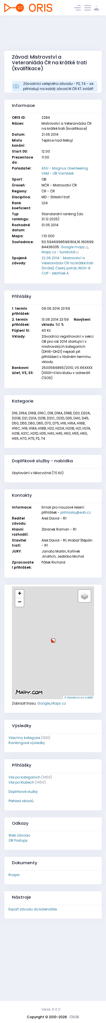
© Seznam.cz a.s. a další (78, 697)
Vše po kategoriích (24, 777)
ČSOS (74, 1017)
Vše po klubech (21, 782)
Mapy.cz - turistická (58, 252)
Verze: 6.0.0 (50, 1009)
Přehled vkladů (21, 800)
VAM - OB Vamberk (58, 173)
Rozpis (14, 874)
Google (43, 703)
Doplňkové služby (23, 791)
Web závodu (19, 835)
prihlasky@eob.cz (75, 512)
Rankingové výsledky (26, 742)
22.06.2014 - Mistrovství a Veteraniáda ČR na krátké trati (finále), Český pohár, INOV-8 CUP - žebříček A (67, 266)
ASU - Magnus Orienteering (65, 168)
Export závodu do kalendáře (32, 909)
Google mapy (73, 247)
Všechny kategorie (24, 737)
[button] (53, 638)
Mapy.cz (58, 703)
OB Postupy (18, 840)
